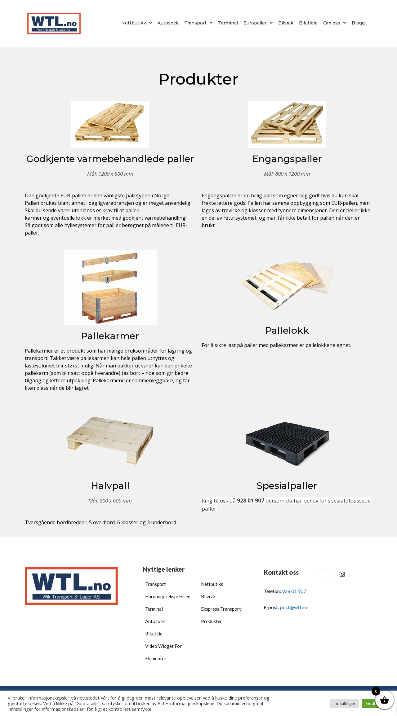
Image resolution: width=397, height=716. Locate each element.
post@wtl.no (293, 607)
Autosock (168, 23)
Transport (198, 23)
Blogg (358, 23)
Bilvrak (285, 23)
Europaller (258, 23)
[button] (136, 23)
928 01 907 (294, 591)
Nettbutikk (136, 23)
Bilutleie (308, 23)
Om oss (334, 23)
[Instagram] (342, 575)
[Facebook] (325, 575)
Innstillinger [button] (344, 703)
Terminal (228, 23)
